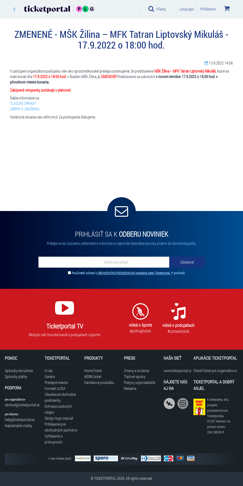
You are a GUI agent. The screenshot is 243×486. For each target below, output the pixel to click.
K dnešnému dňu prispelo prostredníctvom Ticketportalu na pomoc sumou (218, 415)
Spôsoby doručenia (19, 370)
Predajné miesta (56, 382)
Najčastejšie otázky (18, 425)
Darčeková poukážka (99, 382)
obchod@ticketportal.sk (22, 404)
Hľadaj (157, 9)
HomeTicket (93, 370)
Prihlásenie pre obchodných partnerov (61, 427)
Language (186, 8)
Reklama (130, 388)
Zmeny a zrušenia (136, 370)
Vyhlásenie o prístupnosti (54, 438)
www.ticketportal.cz (176, 370)
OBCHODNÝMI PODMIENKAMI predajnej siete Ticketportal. (134, 273)
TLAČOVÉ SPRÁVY (23, 103)
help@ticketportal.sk (20, 419)
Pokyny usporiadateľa (139, 382)
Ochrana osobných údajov (58, 409)
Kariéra (50, 376)
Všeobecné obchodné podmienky (60, 397)
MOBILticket (93, 376)
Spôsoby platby (16, 376)
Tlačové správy (134, 376)
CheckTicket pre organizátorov (215, 370)
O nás (49, 370)
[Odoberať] (187, 262)
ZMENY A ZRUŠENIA (25, 108)
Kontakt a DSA (55, 388)
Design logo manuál (59, 418)
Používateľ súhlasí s (128, 273)
